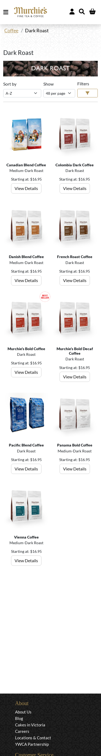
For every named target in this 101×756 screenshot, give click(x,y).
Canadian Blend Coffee (26, 165)
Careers (22, 731)
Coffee (11, 30)
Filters (83, 83)
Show (48, 83)
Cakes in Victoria (30, 724)
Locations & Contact (33, 737)
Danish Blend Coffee (26, 256)
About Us (23, 711)
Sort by (9, 83)
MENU (7, 12)
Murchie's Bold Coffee (26, 348)
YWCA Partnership (32, 744)
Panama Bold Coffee (74, 445)
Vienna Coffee (26, 537)
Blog (19, 718)
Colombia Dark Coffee (74, 165)
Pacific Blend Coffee (26, 445)
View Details (26, 188)
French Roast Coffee (74, 256)
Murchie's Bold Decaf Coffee (75, 351)
